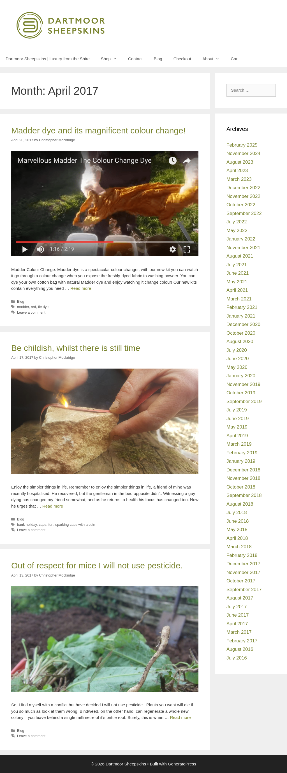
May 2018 (236, 529)
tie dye (43, 307)
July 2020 (236, 350)
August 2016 (239, 649)
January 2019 (240, 461)
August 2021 (239, 256)
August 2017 (239, 598)
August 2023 (239, 162)
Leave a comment (31, 312)
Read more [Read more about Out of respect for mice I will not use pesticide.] (180, 717)
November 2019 (243, 384)
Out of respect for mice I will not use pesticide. (97, 565)
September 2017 (244, 589)
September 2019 (244, 401)
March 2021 (239, 299)
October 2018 (240, 487)
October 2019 (240, 392)
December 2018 (243, 470)
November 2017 (243, 572)
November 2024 (243, 153)
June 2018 (237, 521)
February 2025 (242, 145)
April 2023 (237, 170)
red (33, 307)
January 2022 (240, 239)
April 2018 (237, 538)
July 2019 (236, 410)
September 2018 (244, 495)
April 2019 (237, 435)
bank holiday (27, 524)
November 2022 (243, 196)
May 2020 (236, 367)
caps (42, 524)
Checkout (182, 58)
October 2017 (240, 581)
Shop (111, 58)
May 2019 (236, 427)
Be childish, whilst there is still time (75, 348)
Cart (235, 58)
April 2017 (237, 623)
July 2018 (236, 512)
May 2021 (236, 281)
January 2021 (240, 316)
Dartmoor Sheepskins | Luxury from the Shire (48, 58)
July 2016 (236, 658)
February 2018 (242, 555)
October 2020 (240, 333)
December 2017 (243, 563)
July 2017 (236, 606)
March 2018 (239, 546)
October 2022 (240, 204)
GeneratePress (182, 764)
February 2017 (242, 641)
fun (50, 524)
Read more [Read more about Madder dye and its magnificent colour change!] (80, 288)
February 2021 (242, 307)
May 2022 (236, 230)
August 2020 (239, 341)
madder (23, 307)
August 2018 (239, 504)
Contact (135, 58)
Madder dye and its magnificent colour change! (98, 130)
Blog (158, 58)
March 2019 (239, 444)
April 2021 (237, 290)
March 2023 (239, 179)
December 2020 (243, 324)
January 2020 (240, 375)
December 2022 (243, 187)
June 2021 (237, 273)
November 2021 (243, 247)
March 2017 (239, 632)
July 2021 (236, 264)
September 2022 (244, 213)
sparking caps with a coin (75, 524)
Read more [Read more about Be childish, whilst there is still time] (52, 506)
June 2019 (237, 418)
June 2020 (237, 358)
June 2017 (237, 615)
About (213, 58)
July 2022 (236, 222)
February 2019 (242, 452)
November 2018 (243, 478)
